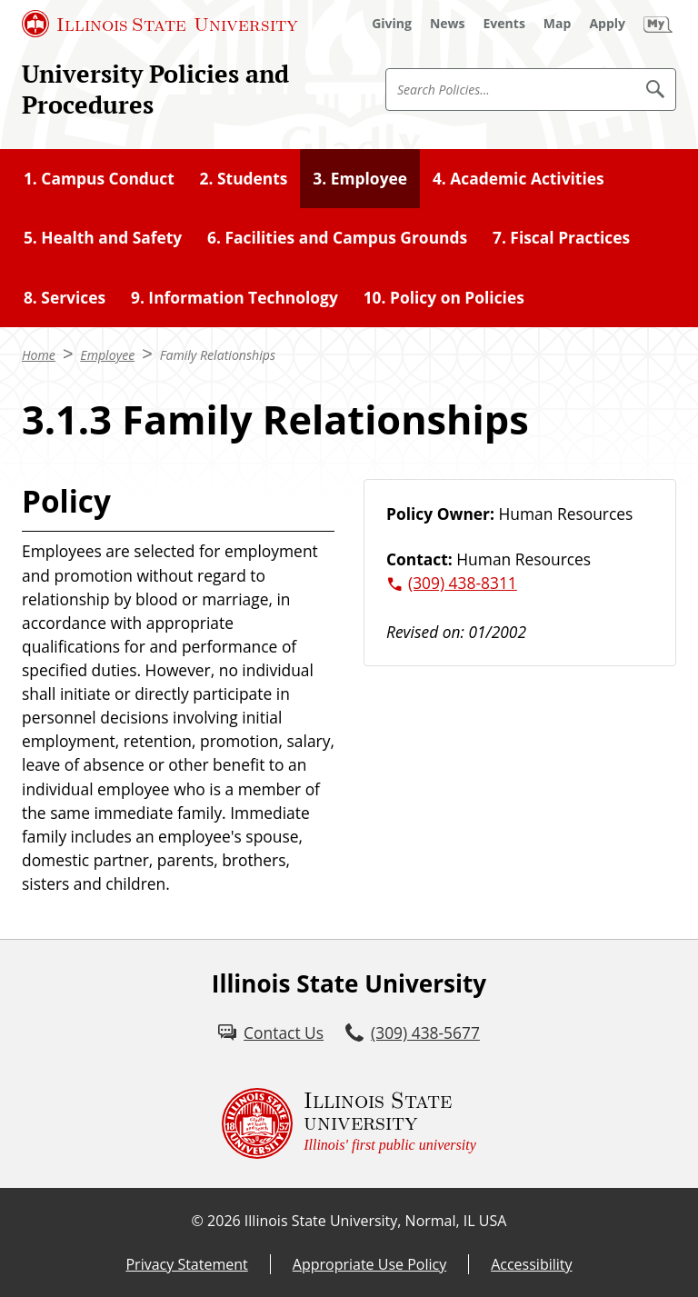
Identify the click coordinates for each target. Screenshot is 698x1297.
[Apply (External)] (607, 24)
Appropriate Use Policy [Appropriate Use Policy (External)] (369, 1264)
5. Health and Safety (103, 237)
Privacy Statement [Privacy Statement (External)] (186, 1264)
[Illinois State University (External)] (160, 24)
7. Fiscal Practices (561, 237)
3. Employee (360, 178)
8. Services (64, 297)
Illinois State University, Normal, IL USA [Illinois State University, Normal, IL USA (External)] (375, 1221)
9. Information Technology (234, 297)
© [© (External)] (198, 1221)
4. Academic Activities (518, 178)
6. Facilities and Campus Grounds (337, 237)
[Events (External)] (504, 24)
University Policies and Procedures (155, 89)
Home (38, 355)
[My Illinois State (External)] (658, 24)
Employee (107, 355)
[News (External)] (447, 24)
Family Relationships (217, 355)
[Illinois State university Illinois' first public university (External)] (349, 1123)
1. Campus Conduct (99, 178)
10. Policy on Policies (444, 297)
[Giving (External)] (391, 24)
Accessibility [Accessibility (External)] (531, 1264)
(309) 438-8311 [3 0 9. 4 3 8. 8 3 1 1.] (462, 583)
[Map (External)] (557, 24)
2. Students (244, 178)
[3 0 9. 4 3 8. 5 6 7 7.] (412, 1032)
